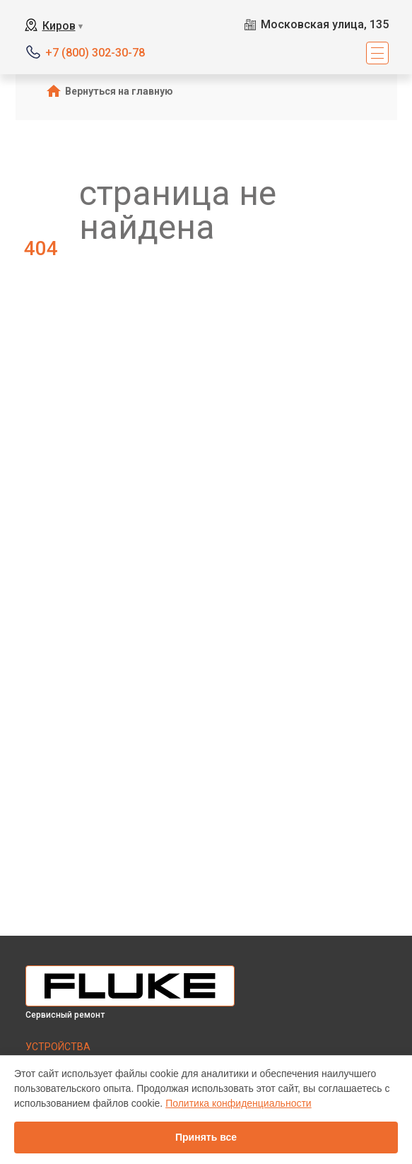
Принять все (206, 1137)
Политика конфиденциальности (238, 1103)
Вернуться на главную (119, 91)
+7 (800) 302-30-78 (95, 52)
